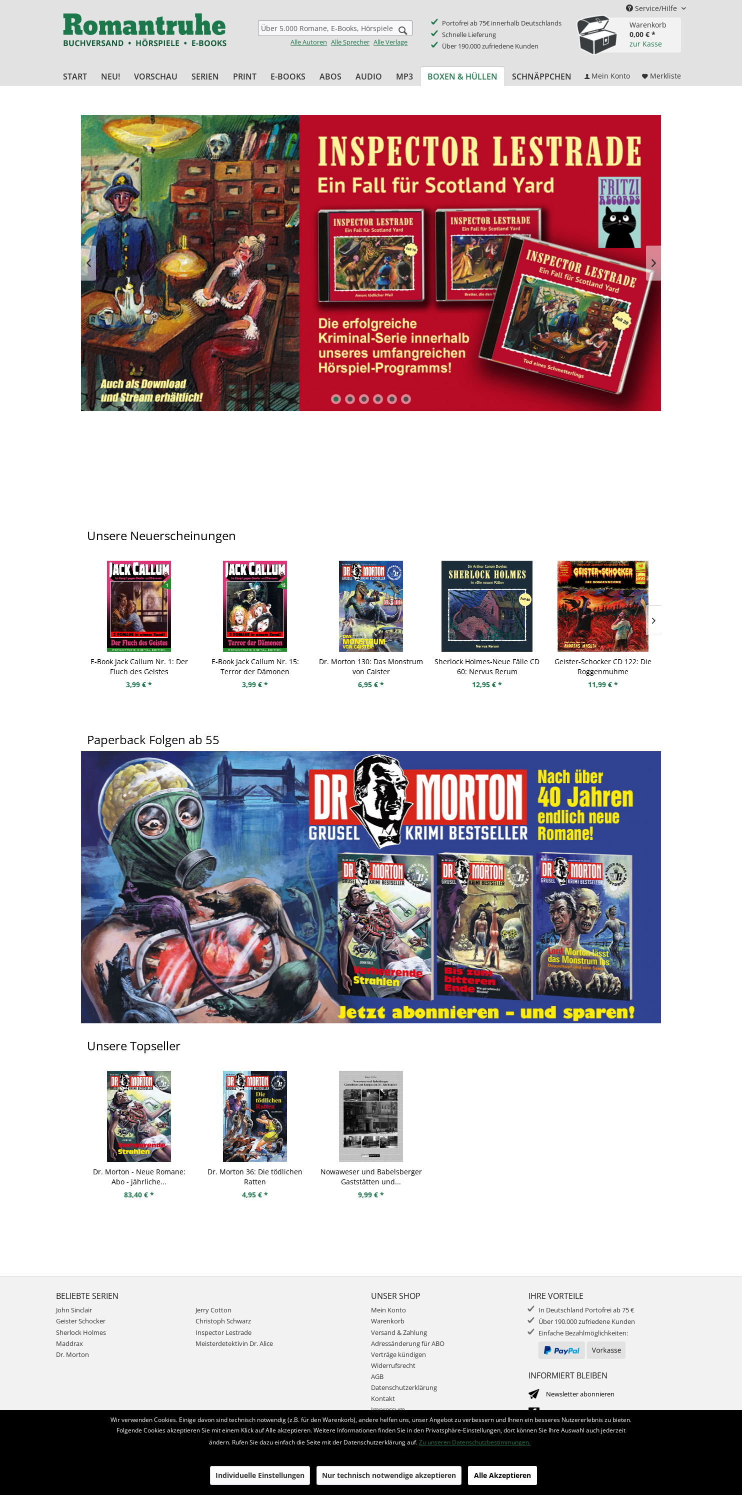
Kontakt (383, 1398)
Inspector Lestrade (371, 263)
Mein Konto (388, 1309)
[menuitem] (335, 33)
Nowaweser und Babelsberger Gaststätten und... (371, 1176)
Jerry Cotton (214, 1309)
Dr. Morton (72, 1354)
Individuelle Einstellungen (260, 1475)
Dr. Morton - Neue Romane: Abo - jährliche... (139, 1176)
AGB (377, 1376)
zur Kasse (646, 44)
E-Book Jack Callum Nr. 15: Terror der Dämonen (255, 666)
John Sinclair (74, 1309)
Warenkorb (387, 1320)
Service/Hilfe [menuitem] (652, 8)
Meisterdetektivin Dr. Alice (234, 1343)
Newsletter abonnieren (580, 1393)
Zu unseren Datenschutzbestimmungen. (474, 1442)
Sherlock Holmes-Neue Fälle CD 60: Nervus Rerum (487, 666)
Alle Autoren (308, 42)
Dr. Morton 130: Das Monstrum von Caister (371, 666)
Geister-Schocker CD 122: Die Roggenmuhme (603, 666)
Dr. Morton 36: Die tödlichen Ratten (255, 1176)
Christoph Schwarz (223, 1320)
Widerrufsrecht (393, 1365)
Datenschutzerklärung (404, 1387)
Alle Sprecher (350, 42)
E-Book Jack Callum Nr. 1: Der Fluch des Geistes (139, 666)
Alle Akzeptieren (502, 1475)
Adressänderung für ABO (407, 1343)
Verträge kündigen (398, 1354)
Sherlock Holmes (81, 1332)
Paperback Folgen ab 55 (153, 739)
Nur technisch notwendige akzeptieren (389, 1475)
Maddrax (69, 1343)
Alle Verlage (391, 42)
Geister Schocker (81, 1320)
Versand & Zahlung (399, 1332)
